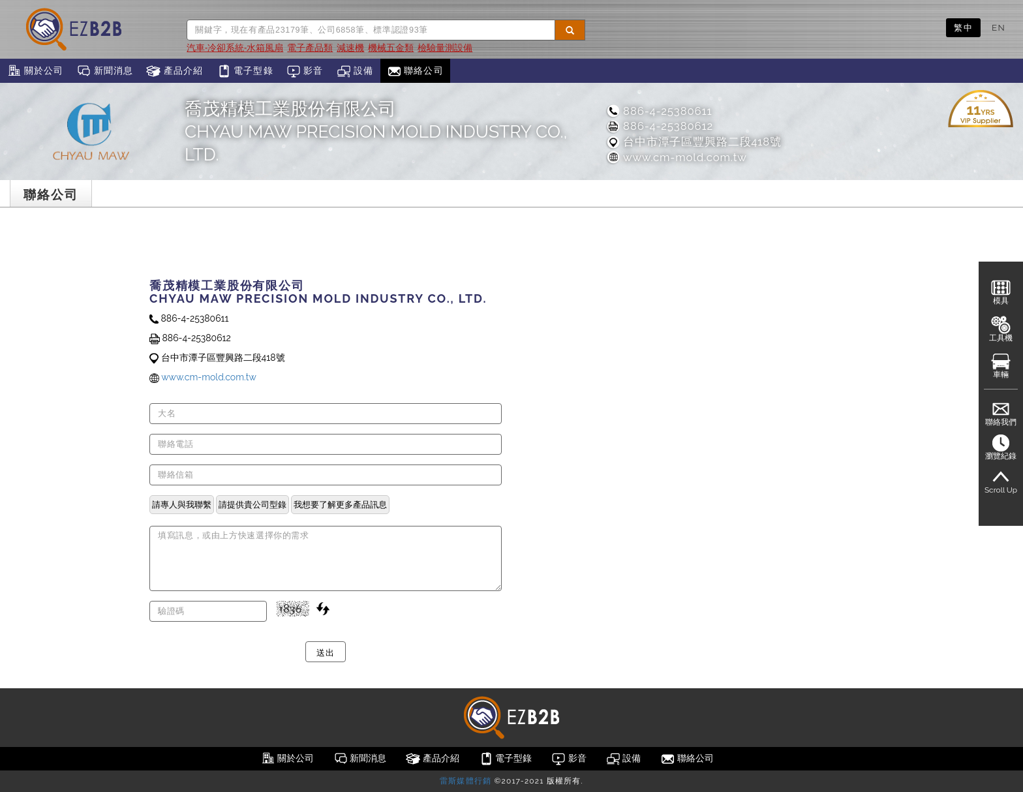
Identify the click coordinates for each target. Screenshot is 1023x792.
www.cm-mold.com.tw (676, 157)
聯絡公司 (415, 71)
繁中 (963, 27)
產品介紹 (174, 71)
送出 (325, 651)
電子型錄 (245, 71)
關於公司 (35, 71)
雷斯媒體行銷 (465, 780)
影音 (305, 71)
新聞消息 (104, 71)
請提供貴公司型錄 (252, 504)
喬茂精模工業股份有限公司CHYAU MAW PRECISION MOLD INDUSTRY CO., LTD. (376, 131)
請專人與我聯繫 (181, 504)
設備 (355, 71)
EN (998, 27)
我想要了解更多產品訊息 (340, 504)
